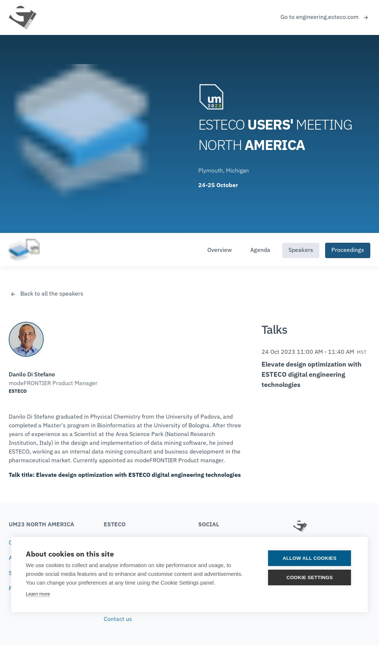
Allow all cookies (310, 558)
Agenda (260, 250)
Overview (219, 250)
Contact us (118, 619)
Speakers (300, 250)
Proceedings (347, 250)
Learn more (38, 594)
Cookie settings (310, 577)
